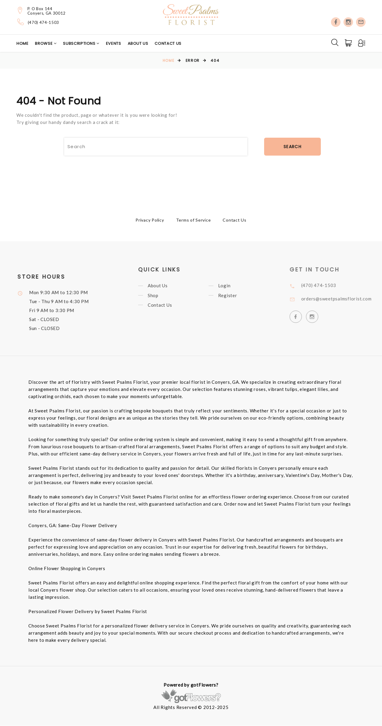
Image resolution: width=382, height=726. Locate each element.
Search (292, 147)
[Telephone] (20, 22)
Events (113, 43)
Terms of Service (193, 219)
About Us (138, 43)
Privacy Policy (149, 219)
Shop (158, 296)
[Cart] (349, 43)
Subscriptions (79, 43)
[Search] (334, 42)
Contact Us (168, 43)
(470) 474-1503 (43, 22)
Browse (44, 43)
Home (22, 43)
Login (229, 286)
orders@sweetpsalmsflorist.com (342, 298)
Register (232, 296)
